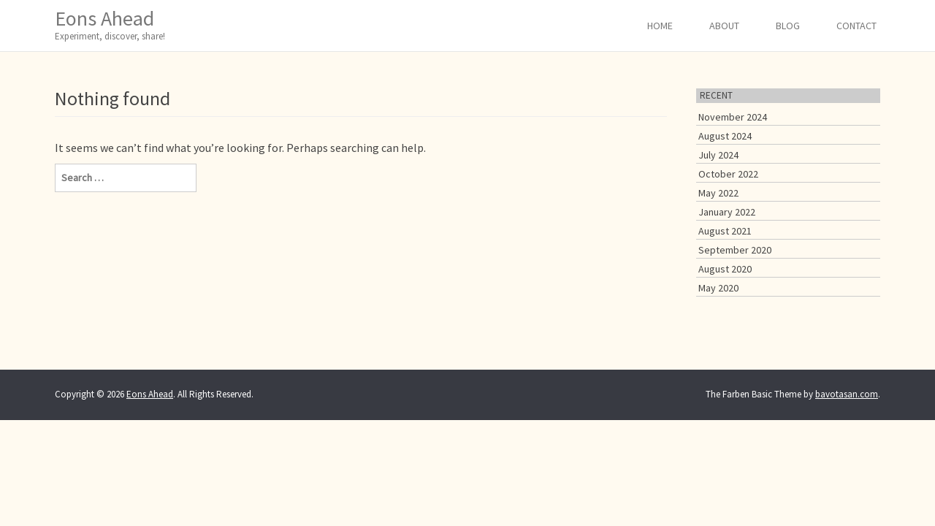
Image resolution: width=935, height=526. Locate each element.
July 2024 (718, 154)
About (724, 25)
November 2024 (732, 116)
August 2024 (725, 135)
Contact (856, 25)
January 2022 (726, 211)
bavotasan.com (846, 394)
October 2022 (728, 173)
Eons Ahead (110, 24)
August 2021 (725, 230)
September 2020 (734, 249)
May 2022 (718, 192)
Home (660, 25)
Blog (788, 25)
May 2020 (718, 287)
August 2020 (725, 268)
